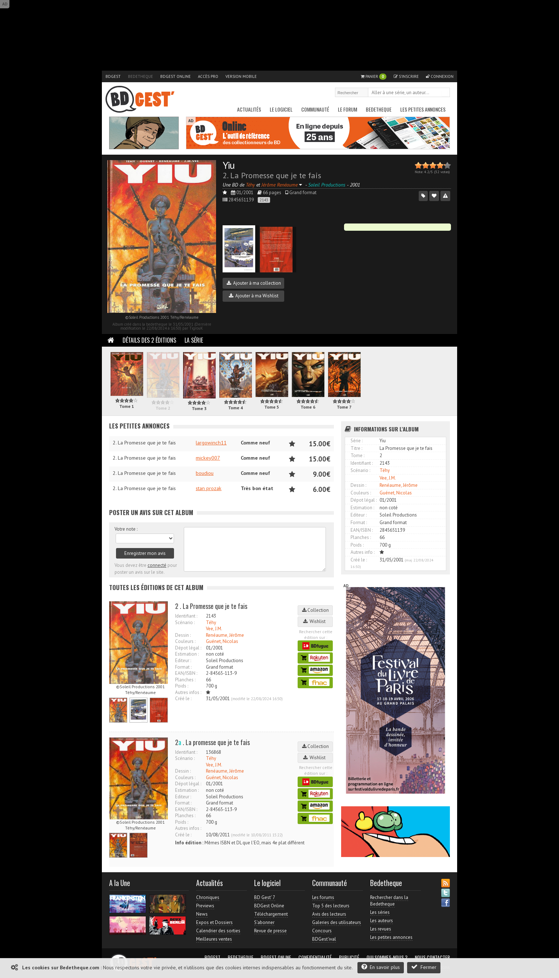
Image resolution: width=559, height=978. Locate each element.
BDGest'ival (324, 939)
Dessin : (183, 635)
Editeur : (183, 660)
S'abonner (264, 922)
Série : (357, 441)
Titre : (356, 448)
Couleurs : (185, 641)
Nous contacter (432, 957)
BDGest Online (175, 76)
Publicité (349, 957)
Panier (373, 77)
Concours (322, 931)
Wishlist (315, 621)
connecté (157, 565)
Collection (315, 610)
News (202, 914)
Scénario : (185, 622)
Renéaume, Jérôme (225, 635)
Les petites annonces (423, 109)
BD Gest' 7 (264, 897)
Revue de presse (270, 931)
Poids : (181, 686)
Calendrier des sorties (218, 931)
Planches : (185, 680)
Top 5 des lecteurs (330, 906)
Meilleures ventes (214, 939)
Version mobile (241, 76)
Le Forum (347, 109)
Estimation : (187, 654)
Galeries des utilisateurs (336, 922)
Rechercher (445, 93)
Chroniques (207, 897)
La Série (194, 340)
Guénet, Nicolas (222, 641)
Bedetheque (140, 76)
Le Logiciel (281, 109)
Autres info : (362, 552)
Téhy (211, 622)
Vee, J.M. (214, 629)
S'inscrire (406, 76)
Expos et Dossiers (214, 922)
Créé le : (183, 698)
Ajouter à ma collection (254, 283)
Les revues (380, 929)
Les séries (380, 912)
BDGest (113, 76)
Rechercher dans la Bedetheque (389, 900)
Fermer (423, 967)
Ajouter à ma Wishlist (253, 296)
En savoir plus (380, 967)
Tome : (357, 455)
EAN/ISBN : (186, 673)
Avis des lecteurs (329, 914)
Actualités (249, 109)
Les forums (323, 897)
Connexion (440, 76)
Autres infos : (188, 692)
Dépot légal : (188, 648)
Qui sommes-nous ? (387, 957)
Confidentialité (315, 957)
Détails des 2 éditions (149, 340)
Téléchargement (271, 914)
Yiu (228, 165)
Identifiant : (186, 616)
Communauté (315, 109)
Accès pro (208, 76)
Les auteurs (381, 921)
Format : (183, 667)
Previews (205, 906)
